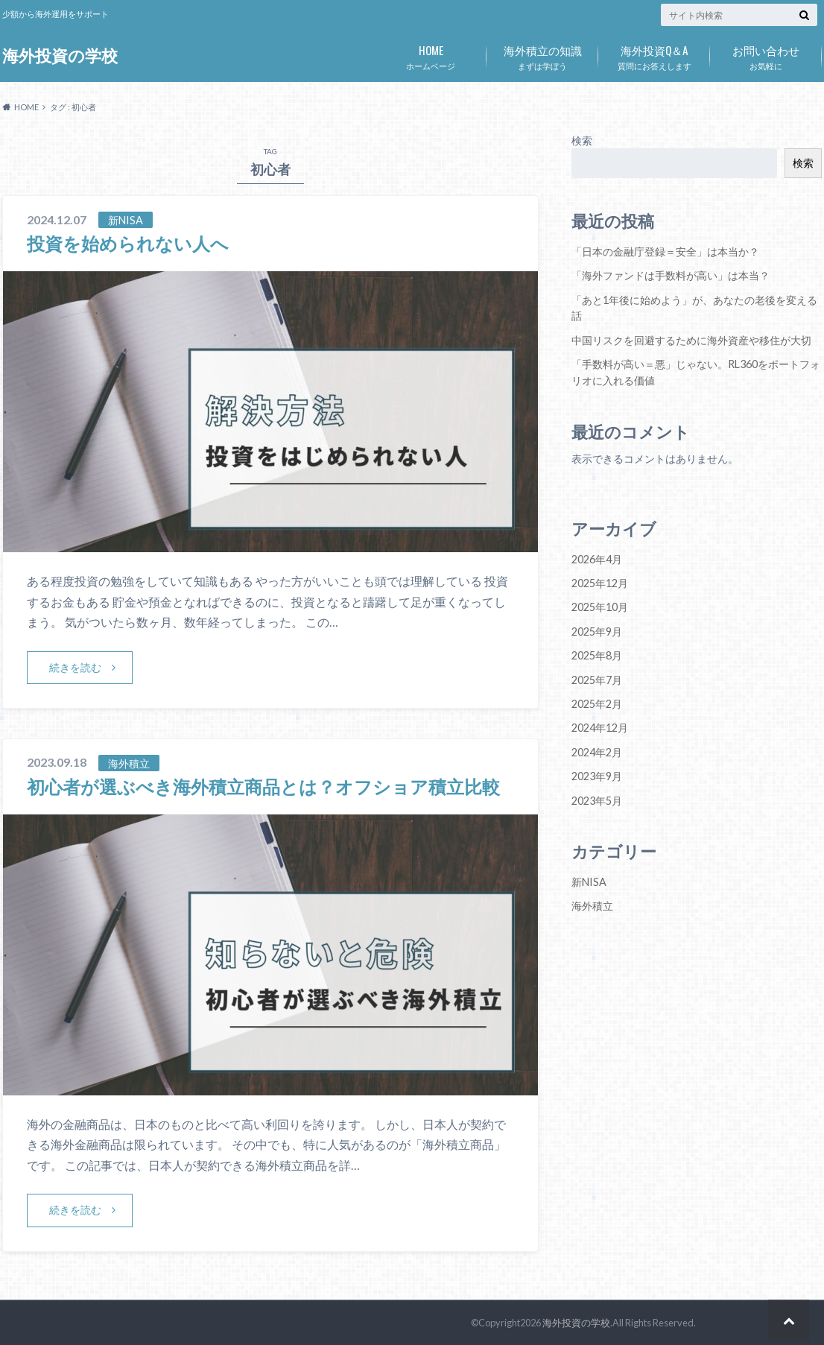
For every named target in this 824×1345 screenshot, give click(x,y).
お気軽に (766, 54)
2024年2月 (596, 752)
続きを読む (75, 667)
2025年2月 (596, 703)
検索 (581, 140)
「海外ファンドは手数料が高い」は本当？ (670, 275)
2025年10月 (599, 607)
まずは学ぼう (542, 54)
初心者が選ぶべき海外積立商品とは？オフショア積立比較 (263, 786)
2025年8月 (596, 655)
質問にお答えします (654, 54)
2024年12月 (599, 727)
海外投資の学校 (60, 55)
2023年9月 (596, 776)
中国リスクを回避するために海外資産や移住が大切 (691, 340)
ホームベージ (431, 54)
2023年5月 (596, 800)
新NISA (588, 882)
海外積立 (592, 905)
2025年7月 (596, 680)
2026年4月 (596, 559)
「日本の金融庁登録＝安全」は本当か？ (665, 251)
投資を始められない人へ (128, 243)
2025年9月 (596, 631)
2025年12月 (599, 583)
